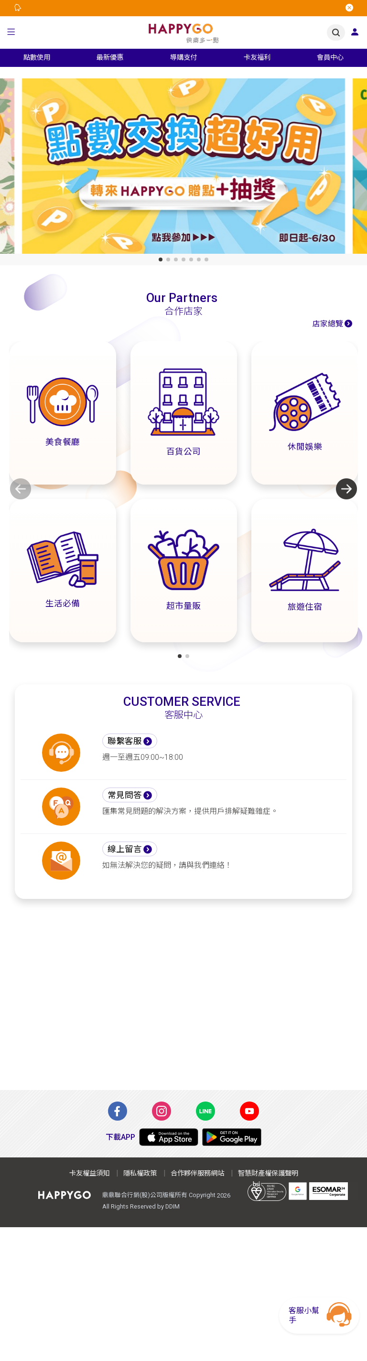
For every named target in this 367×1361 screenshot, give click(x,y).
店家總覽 (328, 323)
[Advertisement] (183, 1000)
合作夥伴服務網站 (197, 1173)
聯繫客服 (125, 741)
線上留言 (125, 849)
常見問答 (125, 795)
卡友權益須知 (89, 1173)
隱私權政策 (140, 1173)
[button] (11, 32)
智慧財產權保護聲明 (268, 1173)
